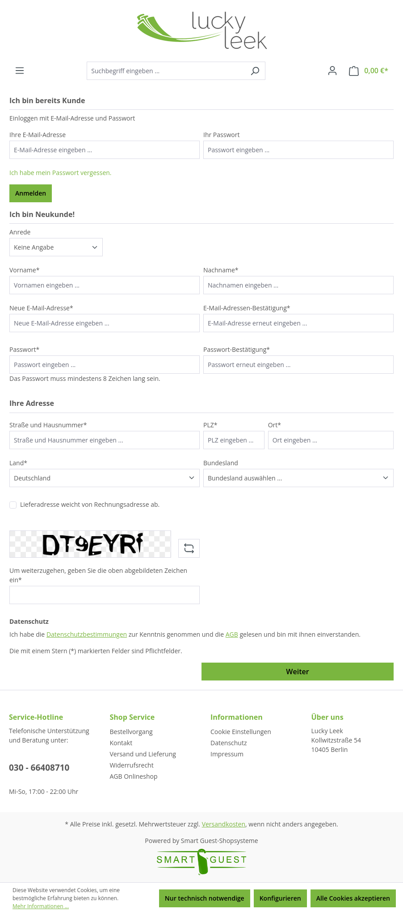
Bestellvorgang (131, 731)
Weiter (297, 671)
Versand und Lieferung (143, 754)
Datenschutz (228, 743)
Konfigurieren (280, 898)
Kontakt (121, 743)
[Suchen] (254, 71)
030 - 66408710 (39, 767)
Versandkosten (223, 824)
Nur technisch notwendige (204, 898)
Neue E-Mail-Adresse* (41, 308)
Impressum (226, 754)
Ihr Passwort (221, 134)
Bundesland (220, 463)
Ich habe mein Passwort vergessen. (60, 172)
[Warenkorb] (368, 71)
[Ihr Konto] (332, 70)
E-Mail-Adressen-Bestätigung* (246, 308)
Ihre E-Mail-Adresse (37, 134)
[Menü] (19, 70)
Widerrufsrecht (132, 765)
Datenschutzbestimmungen (86, 634)
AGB (232, 634)
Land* (18, 463)
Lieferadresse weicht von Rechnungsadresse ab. (90, 504)
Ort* (274, 425)
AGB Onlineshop (134, 776)
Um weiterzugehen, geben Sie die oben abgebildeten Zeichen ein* (98, 575)
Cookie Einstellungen (240, 731)
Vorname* (24, 270)
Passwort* (24, 349)
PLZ (210, 425)
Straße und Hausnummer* (48, 425)
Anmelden (30, 193)
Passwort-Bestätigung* (236, 349)
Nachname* (221, 270)
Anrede (19, 232)
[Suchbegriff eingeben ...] (166, 71)
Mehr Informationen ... (41, 906)
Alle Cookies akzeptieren (353, 898)
